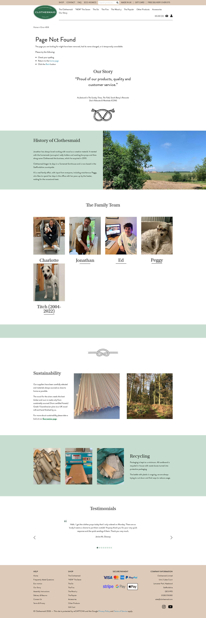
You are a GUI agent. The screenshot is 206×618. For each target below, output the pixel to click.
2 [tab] (99, 547)
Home (35, 27)
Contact (70, 2)
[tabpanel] (103, 530)
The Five (105, 9)
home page (54, 60)
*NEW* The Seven (82, 9)
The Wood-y (116, 9)
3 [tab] (101, 547)
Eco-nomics (90, 2)
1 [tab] (97, 547)
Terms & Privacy (39, 603)
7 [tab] (109, 547)
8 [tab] (111, 547)
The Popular (129, 9)
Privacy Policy (104, 611)
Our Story (63, 12)
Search (117, 3)
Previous (34, 537)
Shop (61, 2)
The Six (96, 9)
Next (171, 537)
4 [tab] (103, 547)
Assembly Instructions (41, 591)
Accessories (157, 9)
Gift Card (71, 607)
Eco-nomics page (50, 418)
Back (48, 64)
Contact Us (37, 599)
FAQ (79, 2)
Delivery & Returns (40, 595)
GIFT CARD (139, 2)
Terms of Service (120, 611)
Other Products (143, 9)
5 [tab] (105, 547)
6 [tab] (107, 547)
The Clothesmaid (66, 9)
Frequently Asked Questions (43, 579)
